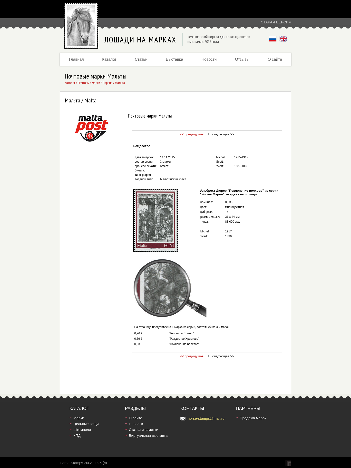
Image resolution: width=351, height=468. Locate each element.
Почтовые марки (89, 83)
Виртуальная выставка (148, 435)
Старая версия (276, 22)
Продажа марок (253, 418)
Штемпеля (82, 430)
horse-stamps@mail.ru (206, 418)
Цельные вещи (86, 424)
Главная (76, 59)
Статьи (141, 59)
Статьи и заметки (143, 430)
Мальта (120, 83)
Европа (108, 83)
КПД (77, 435)
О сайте (275, 59)
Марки (78, 418)
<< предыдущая (192, 134)
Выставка (174, 59)
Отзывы (242, 59)
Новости (209, 59)
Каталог (109, 59)
